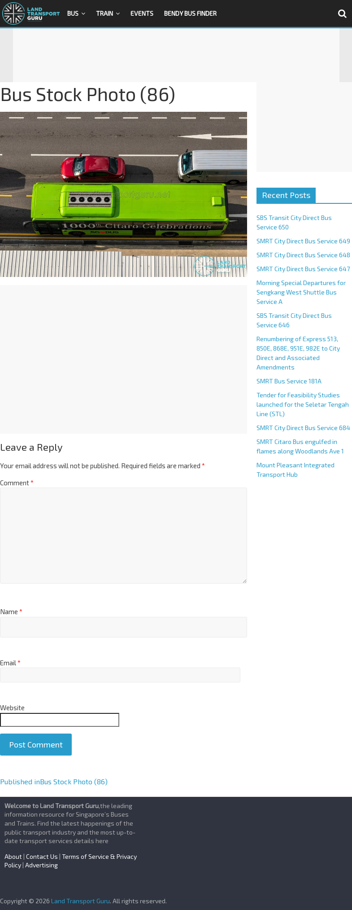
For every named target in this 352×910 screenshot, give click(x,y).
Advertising (41, 865)
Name (11, 611)
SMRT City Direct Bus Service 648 (303, 255)
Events (141, 13)
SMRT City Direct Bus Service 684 (303, 427)
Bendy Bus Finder (190, 13)
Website (12, 707)
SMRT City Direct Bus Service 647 (303, 269)
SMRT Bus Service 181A (289, 381)
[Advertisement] (176, 55)
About (13, 856)
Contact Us (42, 856)
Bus (72, 13)
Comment (17, 483)
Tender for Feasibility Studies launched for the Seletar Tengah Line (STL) (302, 404)
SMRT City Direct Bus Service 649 (303, 241)
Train (104, 13)
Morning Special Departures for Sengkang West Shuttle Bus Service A (301, 292)
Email (10, 663)
